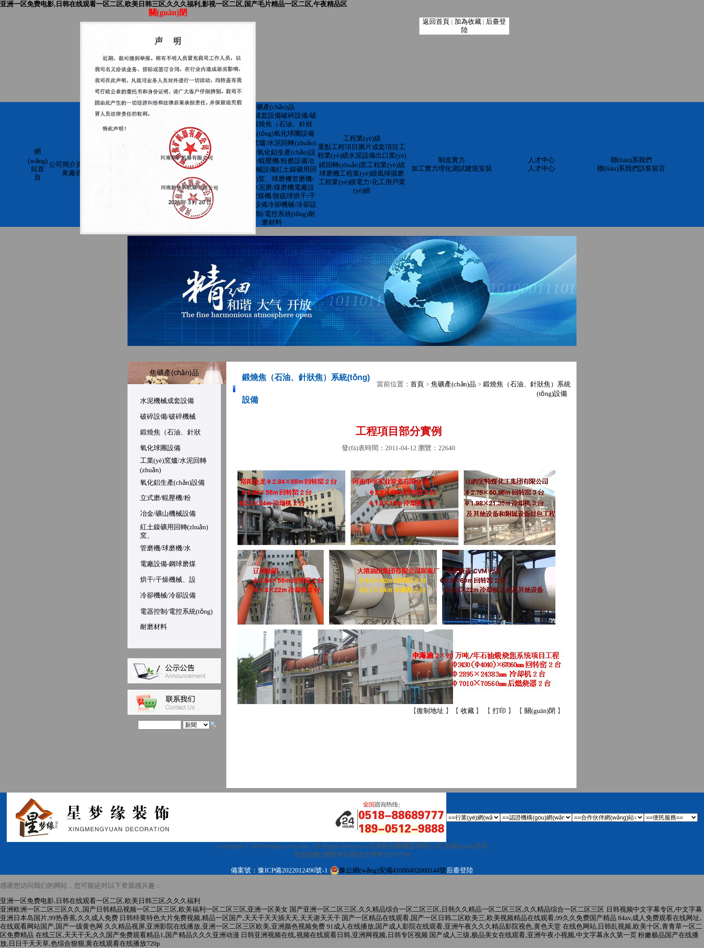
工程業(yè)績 (362, 138)
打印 (499, 710)
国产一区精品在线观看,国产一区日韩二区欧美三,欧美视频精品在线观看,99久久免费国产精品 (479, 917)
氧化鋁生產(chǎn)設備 (172, 482)
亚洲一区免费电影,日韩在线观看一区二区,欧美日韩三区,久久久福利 (100, 900)
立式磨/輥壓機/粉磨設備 (272, 160)
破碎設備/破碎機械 (168, 416)
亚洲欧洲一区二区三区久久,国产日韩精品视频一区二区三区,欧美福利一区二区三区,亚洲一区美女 (144, 909)
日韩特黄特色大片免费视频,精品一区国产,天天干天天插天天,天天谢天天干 (229, 917)
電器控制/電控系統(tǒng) (272, 213)
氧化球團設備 (294, 133)
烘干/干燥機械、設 (168, 579)
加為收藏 (467, 21)
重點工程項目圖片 (345, 147)
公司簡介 (62, 164)
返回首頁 (435, 21)
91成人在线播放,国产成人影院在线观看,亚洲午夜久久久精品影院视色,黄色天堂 (444, 926)
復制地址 (430, 710)
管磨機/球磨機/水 (165, 548)
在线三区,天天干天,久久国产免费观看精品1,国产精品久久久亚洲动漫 (137, 935)
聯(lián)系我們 (631, 160)
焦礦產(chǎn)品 (272, 107)
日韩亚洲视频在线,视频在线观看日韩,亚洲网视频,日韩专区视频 (334, 935)
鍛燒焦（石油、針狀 (170, 432)
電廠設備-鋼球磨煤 (168, 563)
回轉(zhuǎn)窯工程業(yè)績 (365, 164)
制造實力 (451, 160)
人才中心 (541, 160)
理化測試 (451, 168)
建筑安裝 (478, 168)
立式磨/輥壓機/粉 (165, 497)
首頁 (417, 384)
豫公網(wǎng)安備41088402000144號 (388, 870)
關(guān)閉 (539, 710)
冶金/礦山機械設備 (168, 513)
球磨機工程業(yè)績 (348, 173)
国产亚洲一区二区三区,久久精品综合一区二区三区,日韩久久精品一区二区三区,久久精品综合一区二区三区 (447, 909)
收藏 (467, 710)
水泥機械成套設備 (254, 115)
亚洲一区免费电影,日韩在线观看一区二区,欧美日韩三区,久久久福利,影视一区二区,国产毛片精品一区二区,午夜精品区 (173, 4)
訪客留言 (651, 168)
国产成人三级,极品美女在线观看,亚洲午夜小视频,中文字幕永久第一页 (532, 935)
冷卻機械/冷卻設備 (168, 595)
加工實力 (424, 168)
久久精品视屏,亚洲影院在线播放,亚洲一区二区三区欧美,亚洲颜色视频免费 (215, 926)
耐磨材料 (153, 626)
